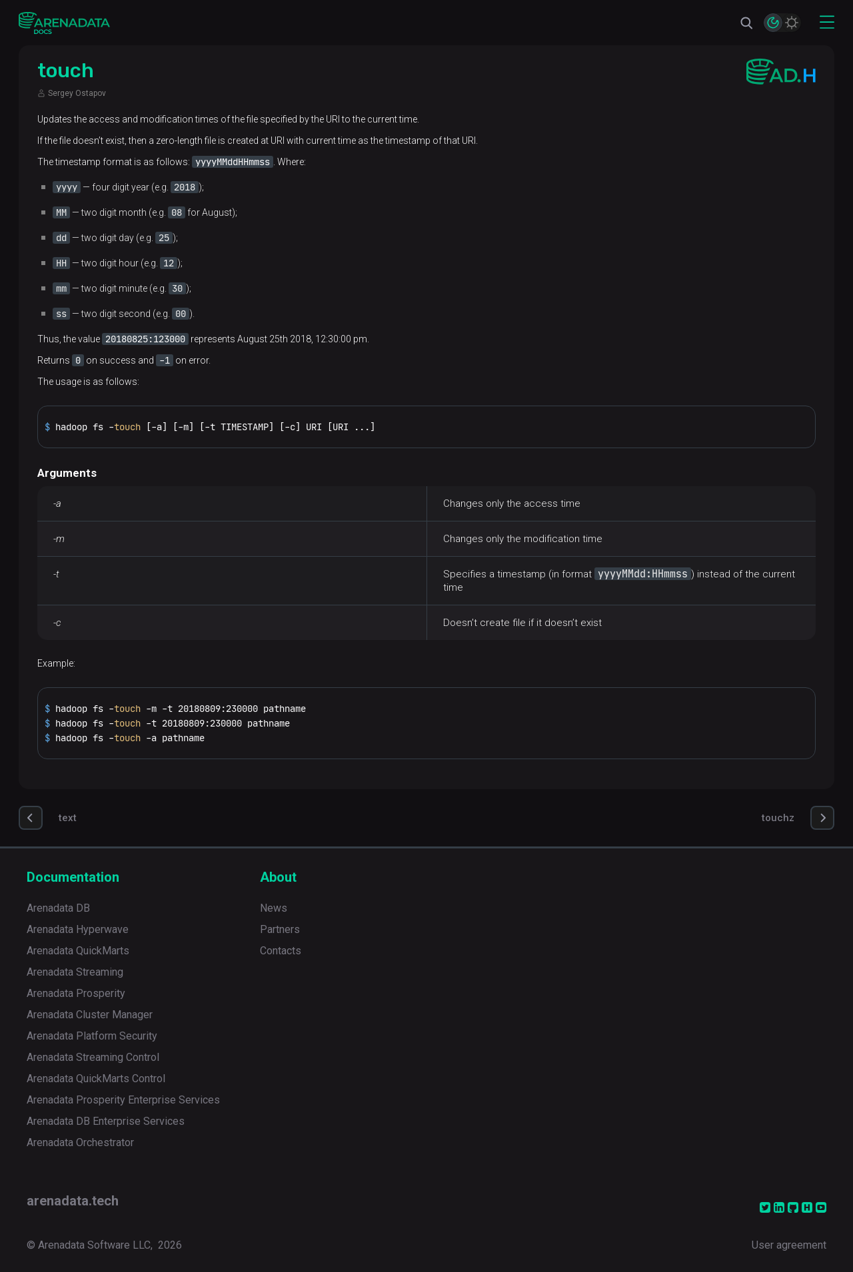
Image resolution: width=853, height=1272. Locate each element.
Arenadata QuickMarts (78, 950)
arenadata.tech (73, 1201)
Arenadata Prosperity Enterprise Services (123, 1100)
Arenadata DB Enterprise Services (106, 1121)
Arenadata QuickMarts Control (96, 1078)
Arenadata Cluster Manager (90, 1014)
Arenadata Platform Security (92, 1036)
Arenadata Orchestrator (80, 1142)
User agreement (789, 1245)
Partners (280, 929)
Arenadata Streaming (75, 972)
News (273, 908)
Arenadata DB (58, 908)
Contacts (280, 950)
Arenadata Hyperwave (78, 929)
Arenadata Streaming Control (93, 1057)
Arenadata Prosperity (76, 993)
